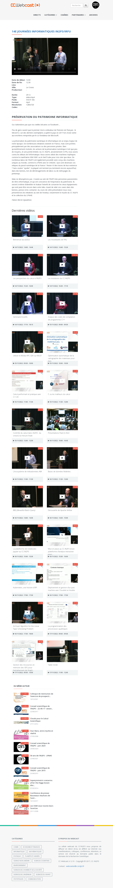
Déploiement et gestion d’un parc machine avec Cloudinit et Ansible (61, 588)
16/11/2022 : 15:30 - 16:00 (58, 556)
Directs (37, 15)
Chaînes (64, 15)
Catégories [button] (50, 15)
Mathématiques (35, 852)
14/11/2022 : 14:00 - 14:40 (23, 247)
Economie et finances (31, 847)
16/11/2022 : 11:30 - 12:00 (58, 479)
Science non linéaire (21, 861)
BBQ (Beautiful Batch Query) (24, 510)
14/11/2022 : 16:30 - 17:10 (58, 286)
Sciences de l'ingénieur (22, 874)
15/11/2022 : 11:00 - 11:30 (23, 402)
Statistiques (18, 879)
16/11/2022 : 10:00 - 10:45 (58, 441)
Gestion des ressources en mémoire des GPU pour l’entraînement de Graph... (24, 666)
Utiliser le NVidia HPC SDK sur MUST (27, 355)
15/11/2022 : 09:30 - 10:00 (23, 363)
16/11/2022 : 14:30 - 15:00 (58, 518)
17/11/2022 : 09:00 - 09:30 (58, 634)
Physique (17, 856)
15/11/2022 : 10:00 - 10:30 (58, 363)
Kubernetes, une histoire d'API (25, 587)
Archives (93, 15)
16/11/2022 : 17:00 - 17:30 (23, 595)
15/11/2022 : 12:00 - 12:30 (23, 441)
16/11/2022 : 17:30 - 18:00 (23, 634)
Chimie (16, 847)
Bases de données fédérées (59, 471)
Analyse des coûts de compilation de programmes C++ (61, 318)
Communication (34, 879)
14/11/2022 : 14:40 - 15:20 (58, 247)
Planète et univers (32, 856)
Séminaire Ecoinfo (20, 317)
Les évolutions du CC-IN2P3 (59, 278)
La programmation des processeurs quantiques (58, 627)
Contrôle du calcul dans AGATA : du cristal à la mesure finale (27, 434)
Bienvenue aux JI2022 (21, 239)
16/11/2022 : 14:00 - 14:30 (23, 518)
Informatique (19, 852)
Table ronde (53, 665)
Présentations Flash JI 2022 (58, 433)
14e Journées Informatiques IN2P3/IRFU (41, 31)
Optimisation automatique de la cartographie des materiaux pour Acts (61, 356)
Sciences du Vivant (43, 874)
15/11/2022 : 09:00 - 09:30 (58, 325)
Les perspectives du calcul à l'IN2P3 (27, 278)
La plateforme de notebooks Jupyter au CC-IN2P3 (24, 550)
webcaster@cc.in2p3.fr (75, 866)
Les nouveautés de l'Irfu (57, 239)
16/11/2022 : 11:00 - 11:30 (23, 479)
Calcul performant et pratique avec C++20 (27, 395)
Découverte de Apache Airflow (60, 510)
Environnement (20, 865)
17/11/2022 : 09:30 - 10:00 (23, 672)
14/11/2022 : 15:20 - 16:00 (23, 286)
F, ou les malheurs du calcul (59, 394)
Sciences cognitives (41, 861)
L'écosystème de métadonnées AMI (27, 471)
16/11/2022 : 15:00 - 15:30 (23, 556)
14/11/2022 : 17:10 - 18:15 (23, 325)
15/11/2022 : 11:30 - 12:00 (58, 402)
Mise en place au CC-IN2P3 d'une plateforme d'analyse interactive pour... (61, 550)
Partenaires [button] (79, 15)
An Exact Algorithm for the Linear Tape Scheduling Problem (26, 627)
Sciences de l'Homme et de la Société (28, 870)
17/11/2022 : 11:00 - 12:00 (58, 672)
